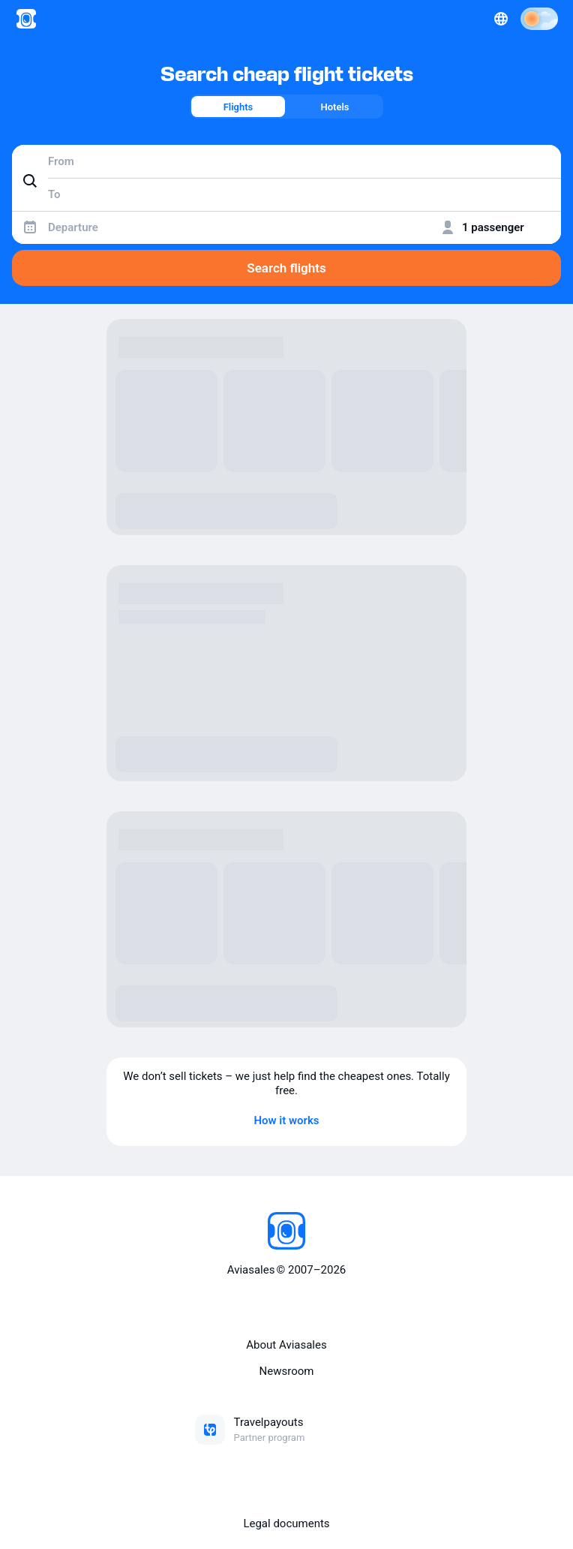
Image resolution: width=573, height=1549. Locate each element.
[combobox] (286, 161)
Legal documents (286, 1523)
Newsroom (287, 1371)
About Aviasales (286, 1345)
